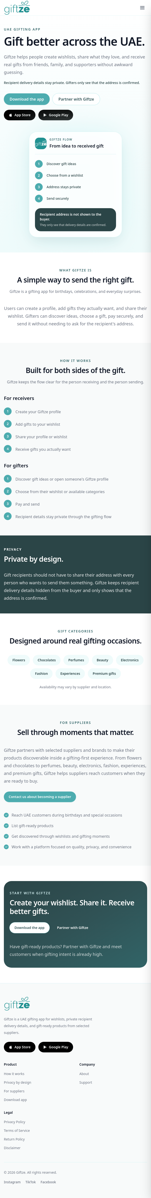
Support (85, 1082)
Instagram (12, 1182)
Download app (15, 1099)
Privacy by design (17, 1082)
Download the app (27, 99)
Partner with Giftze (76, 99)
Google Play (55, 115)
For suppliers (14, 1091)
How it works (14, 1073)
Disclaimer (12, 1148)
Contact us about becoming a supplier (40, 796)
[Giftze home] (17, 7)
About (84, 1073)
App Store (20, 115)
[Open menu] (142, 8)
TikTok (31, 1182)
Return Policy (14, 1139)
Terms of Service (17, 1130)
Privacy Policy (14, 1122)
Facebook (48, 1182)
